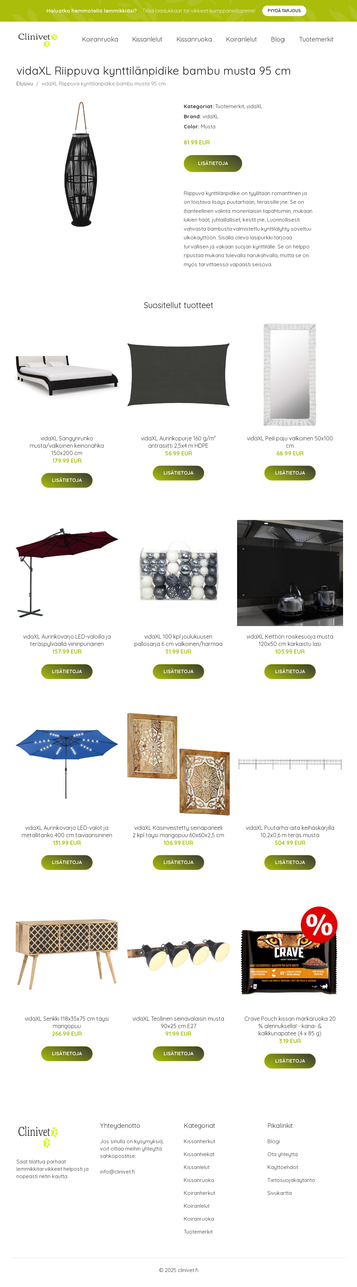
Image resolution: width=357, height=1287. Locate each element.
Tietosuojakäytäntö (291, 1185)
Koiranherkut (199, 1198)
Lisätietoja (213, 168)
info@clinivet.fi (117, 1176)
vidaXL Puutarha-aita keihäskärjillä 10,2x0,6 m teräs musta (290, 836)
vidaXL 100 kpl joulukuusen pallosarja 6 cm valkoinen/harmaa (178, 645)
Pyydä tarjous (284, 10)
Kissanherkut (199, 1146)
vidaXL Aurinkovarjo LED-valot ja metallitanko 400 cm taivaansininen (67, 836)
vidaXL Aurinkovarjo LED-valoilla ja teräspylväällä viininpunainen (67, 645)
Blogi (278, 42)
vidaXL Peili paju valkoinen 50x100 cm (290, 447)
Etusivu (24, 88)
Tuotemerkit (316, 42)
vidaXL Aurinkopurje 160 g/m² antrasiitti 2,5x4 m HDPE (178, 447)
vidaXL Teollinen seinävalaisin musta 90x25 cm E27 (178, 1027)
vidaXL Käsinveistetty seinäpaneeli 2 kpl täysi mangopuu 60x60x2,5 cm (178, 836)
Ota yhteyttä (282, 1159)
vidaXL (254, 111)
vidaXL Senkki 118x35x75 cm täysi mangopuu (67, 1027)
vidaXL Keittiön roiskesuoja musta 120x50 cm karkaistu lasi (289, 645)
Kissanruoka (194, 42)
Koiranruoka (100, 42)
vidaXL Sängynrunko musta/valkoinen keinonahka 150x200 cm (67, 450)
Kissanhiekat (199, 1159)
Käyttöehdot (282, 1172)
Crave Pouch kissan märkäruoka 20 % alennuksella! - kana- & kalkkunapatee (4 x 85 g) (290, 1031)
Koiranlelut (241, 42)
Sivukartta (279, 1198)
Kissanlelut (147, 42)
